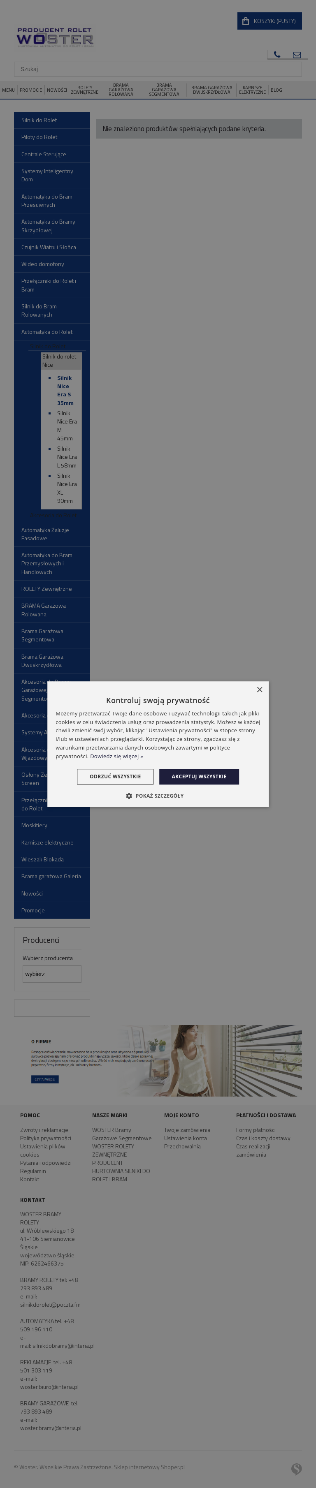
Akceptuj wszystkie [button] (199, 776)
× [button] (259, 690)
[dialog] (158, 744)
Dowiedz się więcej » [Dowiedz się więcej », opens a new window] (116, 756)
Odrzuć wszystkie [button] (115, 776)
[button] (158, 796)
